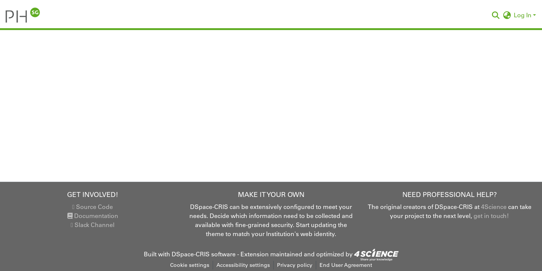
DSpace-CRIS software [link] (204, 254)
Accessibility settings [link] (243, 265)
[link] (376, 254)
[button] (23, 15)
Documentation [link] (92, 216)
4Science (494, 206)
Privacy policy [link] (294, 265)
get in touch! (491, 216)
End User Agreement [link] (346, 265)
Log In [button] (523, 15)
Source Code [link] (92, 206)
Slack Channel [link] (92, 225)
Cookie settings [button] (189, 265)
